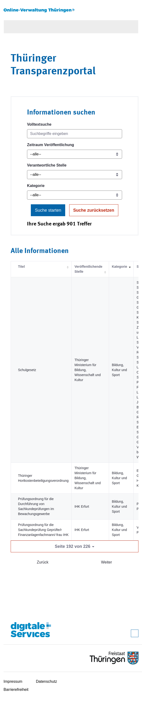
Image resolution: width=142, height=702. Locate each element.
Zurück (42, 562)
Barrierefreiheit (16, 690)
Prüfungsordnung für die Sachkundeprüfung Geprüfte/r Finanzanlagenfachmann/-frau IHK (43, 530)
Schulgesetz (27, 370)
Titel (21, 266)
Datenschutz (46, 681)
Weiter (106, 562)
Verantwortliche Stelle (46, 165)
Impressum (13, 681)
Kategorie (36, 186)
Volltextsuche (39, 124)
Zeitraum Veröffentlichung (50, 145)
